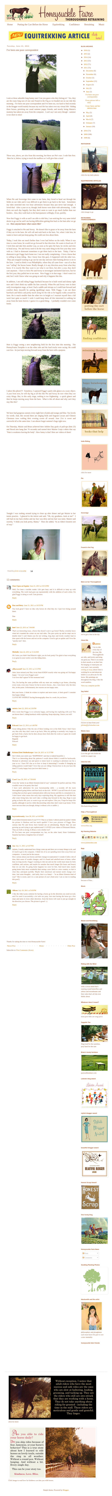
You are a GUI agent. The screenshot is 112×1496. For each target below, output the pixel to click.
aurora (15, 708)
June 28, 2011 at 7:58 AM (26, 779)
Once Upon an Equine (20, 586)
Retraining (89, 24)
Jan (13, 846)
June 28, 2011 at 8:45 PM (34, 816)
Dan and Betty (17, 605)
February (89, 123)
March (88, 119)
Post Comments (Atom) (24, 950)
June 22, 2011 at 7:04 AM (25, 627)
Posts (85, 1253)
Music (101, 24)
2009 (86, 134)
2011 (86, 68)
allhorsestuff (17, 669)
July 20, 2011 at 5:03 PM (27, 890)
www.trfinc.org (86, 826)
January (89, 126)
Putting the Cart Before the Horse (32, 24)
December (90, 71)
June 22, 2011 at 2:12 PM (32, 669)
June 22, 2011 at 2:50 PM (27, 708)
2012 (86, 64)
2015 (86, 54)
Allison (15, 890)
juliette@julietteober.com (90, 725)
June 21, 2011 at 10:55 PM (33, 605)
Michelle (15, 652)
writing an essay (87, 670)
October (89, 78)
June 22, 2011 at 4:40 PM (28, 725)
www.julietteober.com (89, 843)
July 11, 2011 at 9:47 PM (24, 846)
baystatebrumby (18, 816)
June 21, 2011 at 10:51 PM (39, 586)
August (89, 85)
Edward (15, 725)
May (88, 112)
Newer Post (11, 946)
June (88, 92)
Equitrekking (58, 24)
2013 (86, 61)
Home (10, 24)
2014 (86, 57)
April (88, 116)
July (87, 88)
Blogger (66, 1490)
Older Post (71, 946)
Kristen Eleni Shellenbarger (23, 752)
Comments (87, 1258)
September (90, 81)
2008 (86, 138)
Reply (14, 598)
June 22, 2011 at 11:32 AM (29, 652)
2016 (86, 50)
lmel (14, 627)
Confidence (74, 24)
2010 (86, 131)
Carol (14, 779)
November (90, 74)
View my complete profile (90, 686)
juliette (97, 644)
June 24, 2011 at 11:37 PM (43, 752)
